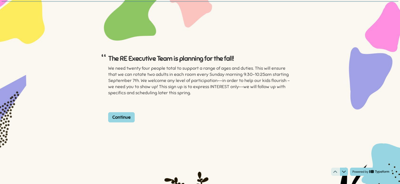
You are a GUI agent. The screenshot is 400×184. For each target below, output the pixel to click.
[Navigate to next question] (344, 172)
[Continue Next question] (121, 117)
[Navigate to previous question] (335, 172)
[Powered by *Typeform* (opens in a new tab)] (371, 172)
